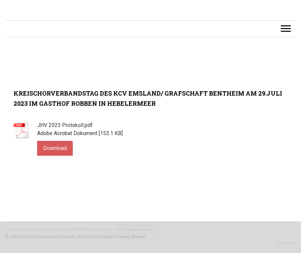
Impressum (16, 229)
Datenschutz (42, 229)
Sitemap (101, 229)
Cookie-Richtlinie (73, 229)
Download (55, 148)
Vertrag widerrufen (135, 229)
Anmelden (286, 243)
